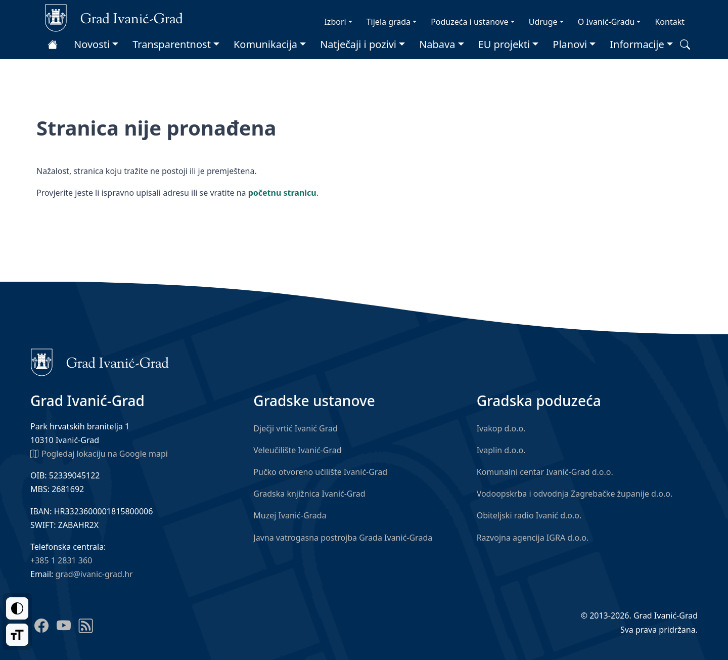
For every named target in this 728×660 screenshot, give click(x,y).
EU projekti (504, 44)
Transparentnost (171, 44)
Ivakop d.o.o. (501, 428)
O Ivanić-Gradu (606, 21)
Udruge (543, 21)
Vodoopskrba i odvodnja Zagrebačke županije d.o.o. (575, 493)
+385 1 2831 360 (61, 560)
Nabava (437, 44)
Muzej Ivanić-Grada (289, 515)
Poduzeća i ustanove (469, 21)
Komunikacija (265, 44)
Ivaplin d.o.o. (501, 450)
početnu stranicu (282, 192)
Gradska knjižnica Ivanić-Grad (309, 493)
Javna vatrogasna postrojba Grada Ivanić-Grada (342, 537)
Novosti (92, 44)
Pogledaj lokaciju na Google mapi (99, 453)
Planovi (570, 44)
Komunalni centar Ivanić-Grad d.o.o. (545, 471)
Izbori (335, 21)
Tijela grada (389, 21)
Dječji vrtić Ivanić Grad (295, 428)
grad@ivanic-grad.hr (94, 574)
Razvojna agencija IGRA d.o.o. (533, 537)
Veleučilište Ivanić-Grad (297, 450)
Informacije (637, 44)
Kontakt (670, 21)
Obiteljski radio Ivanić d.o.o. (529, 515)
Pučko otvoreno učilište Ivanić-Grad (320, 471)
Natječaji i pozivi (358, 44)
